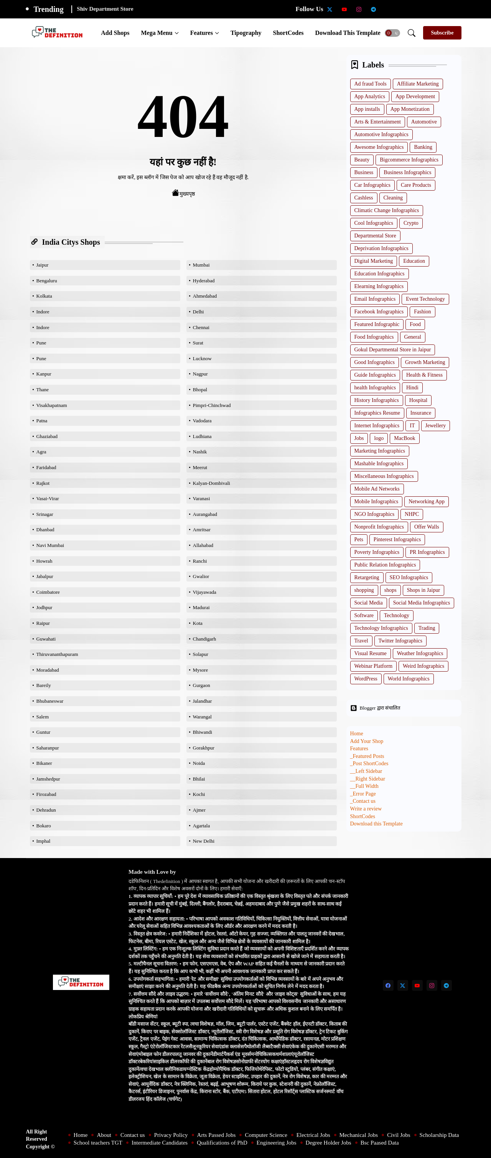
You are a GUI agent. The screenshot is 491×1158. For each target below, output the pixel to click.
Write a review (366, 809)
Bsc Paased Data (380, 1143)
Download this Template (348, 33)
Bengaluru (46, 280)
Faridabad (46, 467)
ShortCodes (288, 33)
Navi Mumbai (50, 545)
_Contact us (363, 801)
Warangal (202, 717)
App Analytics (370, 96)
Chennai (201, 327)
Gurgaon (201, 685)
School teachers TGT (98, 1143)
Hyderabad (204, 280)
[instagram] (359, 9)
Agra (41, 452)
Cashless (363, 198)
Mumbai (201, 265)
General (412, 337)
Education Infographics (379, 274)
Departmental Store (375, 236)
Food (415, 324)
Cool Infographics (373, 223)
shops (390, 590)
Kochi (199, 794)
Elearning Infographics (379, 286)
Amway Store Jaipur (102, 9)
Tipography (246, 33)
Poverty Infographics (377, 552)
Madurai (201, 607)
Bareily (43, 685)
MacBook (404, 438)
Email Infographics (375, 299)
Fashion (422, 312)
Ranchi (200, 561)
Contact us (132, 1135)
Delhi (198, 312)
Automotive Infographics (381, 134)
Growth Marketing (425, 362)
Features (201, 33)
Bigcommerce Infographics (409, 160)
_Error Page (363, 794)
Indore (42, 312)
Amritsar (202, 529)
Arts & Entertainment (377, 122)
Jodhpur (44, 607)
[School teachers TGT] (402, 9)
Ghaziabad (47, 436)
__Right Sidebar (367, 779)
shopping (364, 590)
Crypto (411, 223)
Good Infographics (374, 362)
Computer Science (266, 1135)
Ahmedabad (205, 296)
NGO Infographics (374, 514)
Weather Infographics (420, 653)
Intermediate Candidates (160, 1143)
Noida (199, 763)
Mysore (200, 670)
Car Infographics (372, 185)
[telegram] (373, 9)
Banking (423, 147)
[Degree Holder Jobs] (461, 9)
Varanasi (201, 498)
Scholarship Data (439, 1135)
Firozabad (46, 794)
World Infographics (409, 679)
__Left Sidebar (366, 771)
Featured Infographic (377, 324)
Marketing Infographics (379, 451)
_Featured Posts (367, 756)
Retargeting (366, 577)
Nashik (200, 452)
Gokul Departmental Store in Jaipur (392, 350)
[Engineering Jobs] (446, 9)
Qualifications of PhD (222, 1143)
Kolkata (44, 296)
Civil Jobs (398, 1135)
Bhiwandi (203, 732)
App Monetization (410, 109)
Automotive (424, 122)
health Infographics (375, 387)
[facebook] (388, 985)
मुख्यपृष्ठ (183, 193)
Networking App (427, 501)
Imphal (43, 841)
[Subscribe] (442, 33)
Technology (396, 615)
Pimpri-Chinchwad (212, 405)
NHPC (412, 514)
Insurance (420, 413)
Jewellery (435, 425)
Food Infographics (374, 337)
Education (414, 261)
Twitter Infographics (400, 641)
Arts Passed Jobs (216, 1135)
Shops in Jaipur (423, 590)
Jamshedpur (48, 779)
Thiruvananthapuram (57, 654)
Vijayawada (204, 592)
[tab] (115, 32)
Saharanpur (47, 748)
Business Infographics (407, 172)
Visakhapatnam (51, 405)
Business (364, 172)
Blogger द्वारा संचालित (375, 708)
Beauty (362, 160)
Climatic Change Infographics (386, 210)
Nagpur (200, 374)
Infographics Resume (377, 413)
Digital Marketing (373, 261)
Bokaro (43, 826)
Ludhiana (202, 436)
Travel (361, 641)
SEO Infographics (409, 577)
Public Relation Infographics (385, 565)
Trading (427, 628)
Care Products (416, 185)
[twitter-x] (330, 9)
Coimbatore (48, 592)
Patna (42, 420)
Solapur (200, 654)
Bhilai (199, 779)
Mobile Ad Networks (377, 489)
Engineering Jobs (277, 1143)
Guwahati (46, 639)
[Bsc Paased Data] (475, 9)
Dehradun (46, 810)
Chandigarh (204, 639)
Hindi (412, 387)
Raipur (43, 623)
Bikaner (44, 763)
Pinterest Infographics (397, 539)
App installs (367, 109)
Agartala (201, 826)
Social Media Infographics (421, 603)
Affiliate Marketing (418, 84)
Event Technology (425, 299)
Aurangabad (205, 514)
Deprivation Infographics (381, 248)
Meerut (200, 467)
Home (356, 733)
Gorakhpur (203, 748)
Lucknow (202, 358)
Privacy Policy (171, 1135)
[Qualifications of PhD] (432, 9)
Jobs (359, 438)
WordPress (365, 679)
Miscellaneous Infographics (384, 476)
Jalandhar (202, 701)
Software (364, 615)
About (104, 1135)
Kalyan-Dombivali (211, 483)
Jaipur (42, 265)
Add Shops (115, 33)
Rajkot (43, 483)
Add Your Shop (367, 741)
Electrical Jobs (313, 1135)
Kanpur (43, 374)
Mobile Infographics (376, 501)
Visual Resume (370, 653)
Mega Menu (156, 33)
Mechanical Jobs (358, 1135)
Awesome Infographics (379, 147)
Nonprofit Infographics (379, 527)
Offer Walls (426, 527)
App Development (415, 96)
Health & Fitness (424, 375)
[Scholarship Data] (388, 9)
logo (379, 438)
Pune (41, 343)
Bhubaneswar (50, 701)
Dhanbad (45, 529)
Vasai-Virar (47, 498)
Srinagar (44, 514)
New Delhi (204, 841)
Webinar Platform (373, 666)
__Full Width (364, 786)
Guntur (43, 732)
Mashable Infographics (379, 463)
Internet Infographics (377, 425)
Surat (198, 343)
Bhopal (200, 389)
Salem (42, 717)
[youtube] (344, 9)
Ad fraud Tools (370, 84)
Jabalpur (44, 576)
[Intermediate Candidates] (417, 9)
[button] (392, 33)
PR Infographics (427, 552)
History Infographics (376, 400)
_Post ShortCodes (369, 763)
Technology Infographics (381, 628)
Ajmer (199, 810)
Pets (358, 539)
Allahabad (203, 545)
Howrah (44, 561)
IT (412, 425)
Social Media (368, 603)
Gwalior (201, 576)
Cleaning (393, 198)
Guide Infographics (375, 375)
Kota (198, 623)
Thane (42, 389)
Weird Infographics (423, 666)
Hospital (418, 400)
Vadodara (202, 420)
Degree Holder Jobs (328, 1143)
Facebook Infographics (379, 312)
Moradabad (47, 670)
